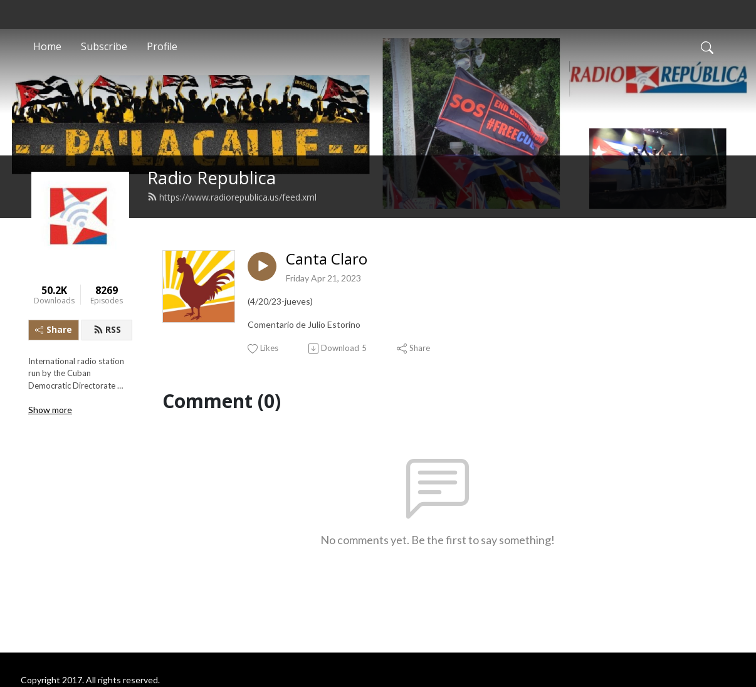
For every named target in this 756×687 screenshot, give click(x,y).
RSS (107, 329)
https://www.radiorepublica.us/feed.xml (232, 197)
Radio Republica (211, 177)
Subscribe (104, 46)
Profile (162, 46)
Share (53, 329)
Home (47, 46)
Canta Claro (326, 259)
